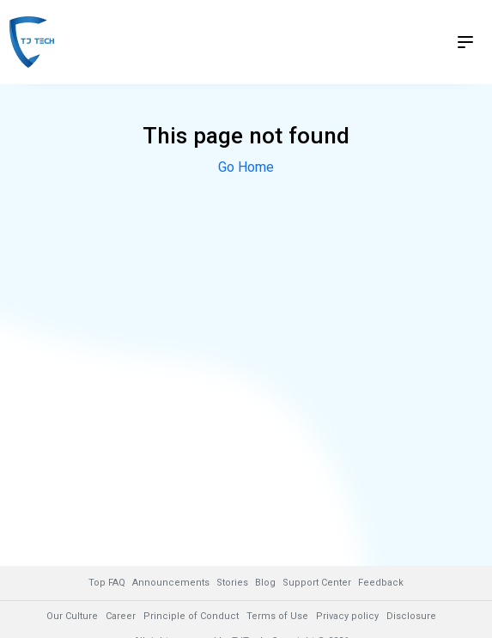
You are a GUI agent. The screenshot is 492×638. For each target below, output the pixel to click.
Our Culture (72, 616)
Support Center (316, 582)
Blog (265, 582)
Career (121, 616)
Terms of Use (277, 616)
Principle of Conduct (191, 616)
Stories (232, 582)
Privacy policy (347, 616)
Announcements (171, 582)
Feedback (381, 582)
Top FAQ (106, 582)
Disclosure (411, 616)
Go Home (246, 167)
